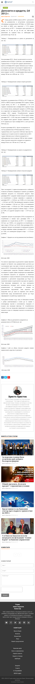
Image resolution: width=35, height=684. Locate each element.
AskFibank (17, 658)
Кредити (5, 468)
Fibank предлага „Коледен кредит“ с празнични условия (15, 485)
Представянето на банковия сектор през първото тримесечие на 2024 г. (17, 511)
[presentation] (11, 589)
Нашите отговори (17, 656)
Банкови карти (17, 648)
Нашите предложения (17, 641)
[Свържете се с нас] (6, 622)
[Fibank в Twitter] (15, 622)
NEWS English (17, 673)
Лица (17, 639)
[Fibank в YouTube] (19, 622)
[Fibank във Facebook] (11, 622)
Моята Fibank (17, 631)
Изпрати (5, 595)
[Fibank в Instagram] (24, 622)
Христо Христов (17, 396)
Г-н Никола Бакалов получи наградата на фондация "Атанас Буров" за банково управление (16, 538)
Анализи (5, 7)
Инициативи (6, 441)
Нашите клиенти (17, 653)
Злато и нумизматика (17, 651)
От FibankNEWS (17, 670)
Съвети (17, 668)
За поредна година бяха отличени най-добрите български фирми (13, 459)
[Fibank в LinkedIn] (28, 622)
